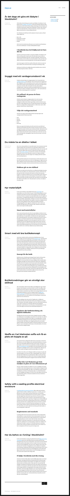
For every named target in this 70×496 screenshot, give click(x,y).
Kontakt (63, 7)
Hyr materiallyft (13, 187)
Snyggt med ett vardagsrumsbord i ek (25, 76)
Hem (60, 7)
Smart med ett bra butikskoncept (22, 233)
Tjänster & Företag (8, 24)
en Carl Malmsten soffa (23, 346)
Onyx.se (8, 8)
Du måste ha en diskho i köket (21, 142)
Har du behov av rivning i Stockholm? (24, 435)
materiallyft (39, 191)
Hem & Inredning (7, 81)
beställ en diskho (24, 151)
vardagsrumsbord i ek (21, 81)
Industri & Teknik (7, 391)
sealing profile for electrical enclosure (25, 390)
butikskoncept (37, 238)
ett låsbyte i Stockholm (27, 24)
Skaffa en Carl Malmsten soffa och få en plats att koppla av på (25, 335)
